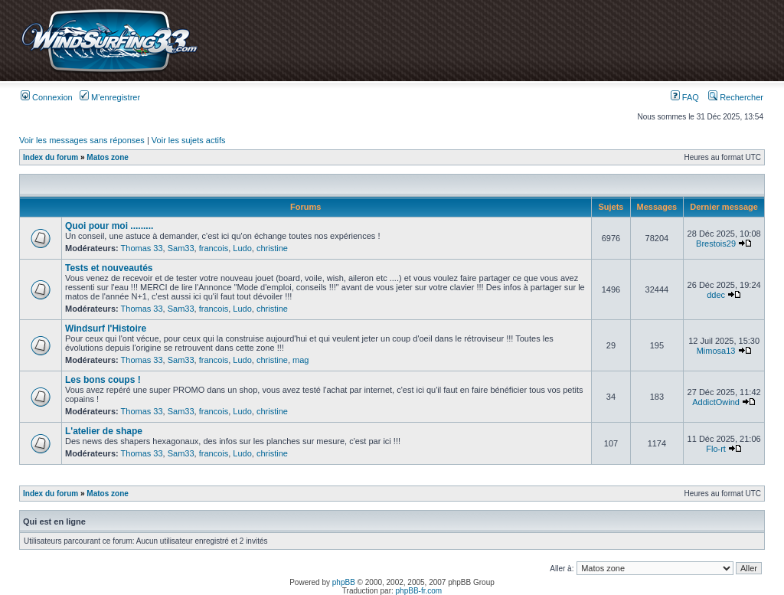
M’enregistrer (110, 97)
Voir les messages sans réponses (82, 140)
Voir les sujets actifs (189, 140)
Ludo (242, 248)
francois (214, 248)
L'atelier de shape (103, 431)
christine (272, 248)
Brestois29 (716, 243)
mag (300, 360)
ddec (716, 294)
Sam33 (181, 248)
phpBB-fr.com (419, 591)
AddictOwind (716, 402)
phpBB (343, 582)
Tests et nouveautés (108, 268)
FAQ (685, 97)
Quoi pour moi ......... (109, 226)
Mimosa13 (716, 350)
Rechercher (735, 97)
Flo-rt (716, 448)
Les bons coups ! (103, 379)
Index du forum (50, 157)
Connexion (47, 97)
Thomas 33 (142, 248)
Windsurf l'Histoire (105, 328)
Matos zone (107, 157)
